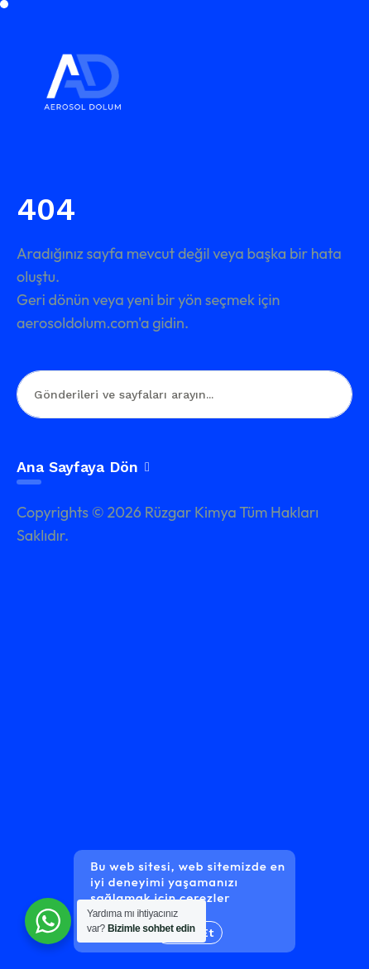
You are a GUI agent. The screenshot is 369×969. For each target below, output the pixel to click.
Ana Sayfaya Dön (83, 466)
